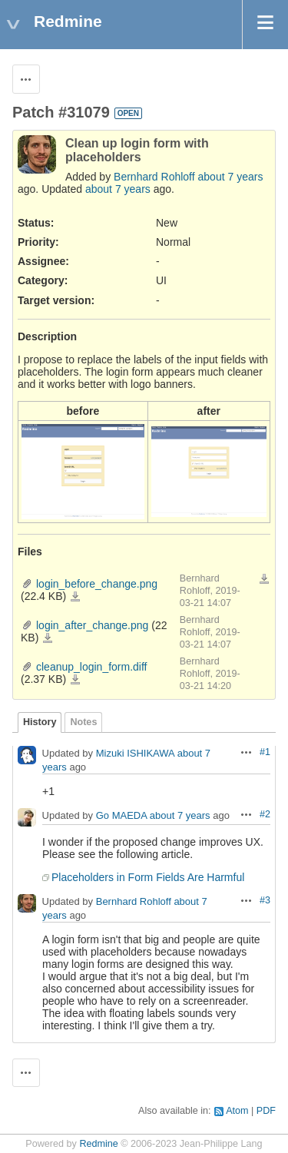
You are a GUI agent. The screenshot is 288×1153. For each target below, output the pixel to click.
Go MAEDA (121, 815)
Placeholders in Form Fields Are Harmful (147, 877)
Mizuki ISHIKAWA (135, 753)
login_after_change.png (92, 625)
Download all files (264, 579)
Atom (237, 1110)
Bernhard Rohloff (154, 177)
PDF (266, 1110)
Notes (83, 722)
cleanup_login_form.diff (91, 667)
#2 (265, 814)
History (39, 722)
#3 (265, 900)
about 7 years (230, 177)
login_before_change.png (96, 584)
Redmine (98, 1143)
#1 (265, 752)
